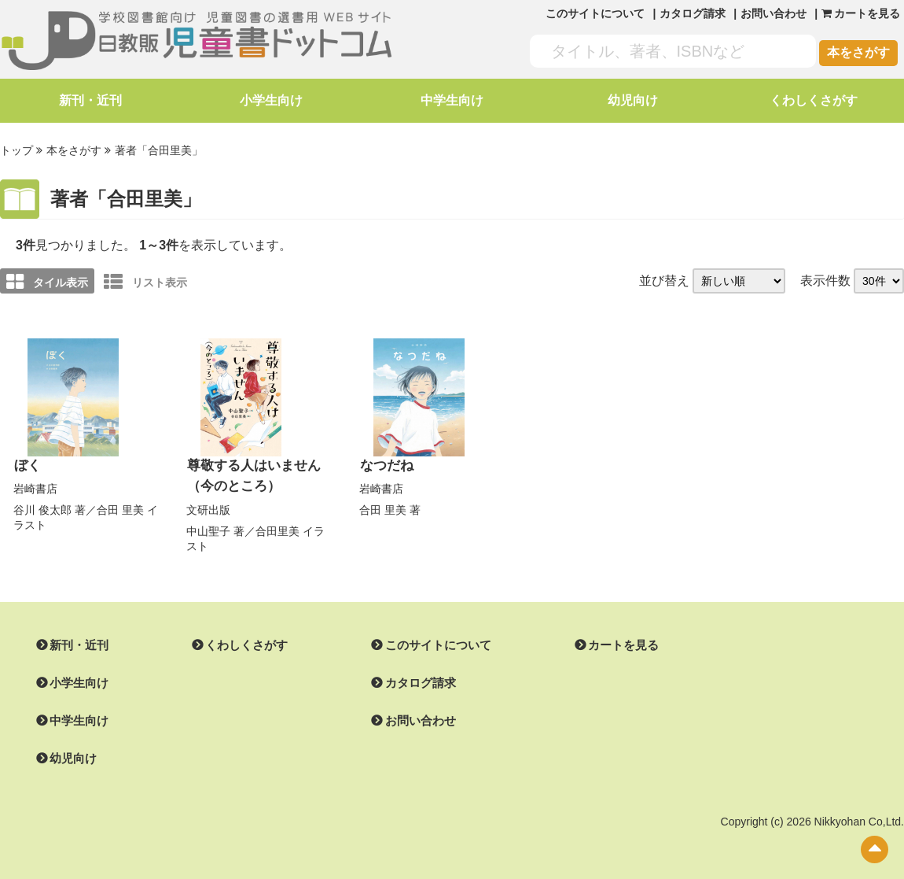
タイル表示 (47, 280)
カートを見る (604, 642)
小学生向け (271, 100)
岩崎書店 (35, 486)
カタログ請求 (693, 13)
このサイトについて (595, 13)
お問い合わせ (773, 13)
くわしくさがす (814, 100)
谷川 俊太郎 (42, 507)
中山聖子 (208, 527)
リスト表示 (145, 280)
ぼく (26, 464)
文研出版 (208, 506)
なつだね (385, 464)
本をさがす (858, 52)
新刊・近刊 (90, 100)
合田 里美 (120, 507)
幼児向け (633, 100)
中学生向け (452, 100)
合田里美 (277, 527)
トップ (16, 150)
